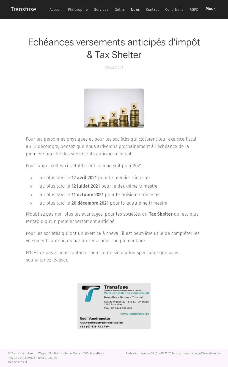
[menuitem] (85, 9)
